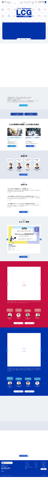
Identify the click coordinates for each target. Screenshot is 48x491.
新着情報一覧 (23, 218)
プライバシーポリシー (44, 489)
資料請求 (44, 478)
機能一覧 (26, 482)
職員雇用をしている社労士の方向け (29, 481)
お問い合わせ (43, 476)
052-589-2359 (5, 482)
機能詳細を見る (18, 334)
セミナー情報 (36, 477)
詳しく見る (23, 111)
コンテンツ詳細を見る (18, 405)
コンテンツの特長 (27, 478)
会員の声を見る (29, 334)
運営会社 (36, 478)
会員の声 (36, 481)
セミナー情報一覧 (24, 263)
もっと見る (23, 469)
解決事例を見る (12, 152)
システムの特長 (26, 477)
